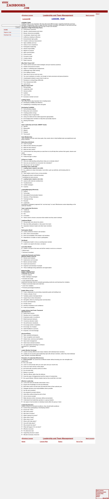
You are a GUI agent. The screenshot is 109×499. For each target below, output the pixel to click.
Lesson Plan (44, 441)
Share (97, 13)
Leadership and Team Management (58, 15)
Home (23, 441)
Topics (60, 441)
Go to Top (79, 441)
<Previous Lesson (27, 15)
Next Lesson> (90, 15)
